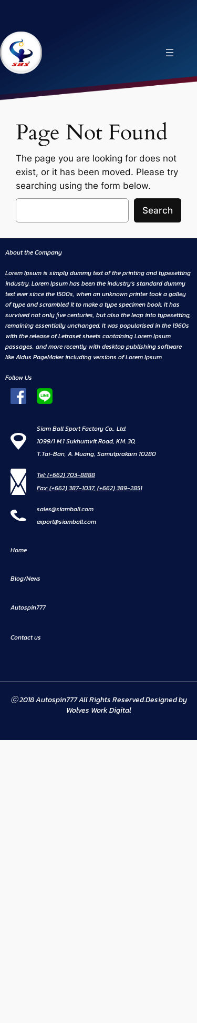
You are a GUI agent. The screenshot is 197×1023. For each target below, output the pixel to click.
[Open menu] (169, 52)
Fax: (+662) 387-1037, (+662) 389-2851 (89, 488)
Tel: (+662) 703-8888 (66, 475)
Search (157, 210)
